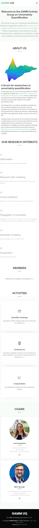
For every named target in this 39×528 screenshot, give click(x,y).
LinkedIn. (30, 517)
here (31, 279)
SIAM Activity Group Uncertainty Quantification (16, 129)
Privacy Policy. (19, 522)
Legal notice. (33, 520)
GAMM (5, 2)
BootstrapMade (23, 524)
